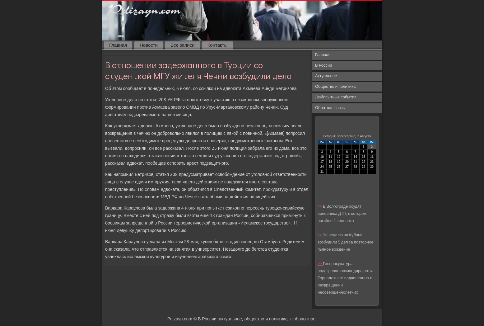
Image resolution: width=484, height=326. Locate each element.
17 (322, 161)
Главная (118, 45)
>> (320, 206)
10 (322, 156)
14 (355, 156)
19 (338, 161)
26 (338, 166)
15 (363, 156)
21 (355, 161)
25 (330, 166)
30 (372, 166)
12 (338, 156)
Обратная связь (330, 107)
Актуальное (326, 76)
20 (347, 161)
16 (372, 156)
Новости (149, 45)
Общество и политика (335, 86)
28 (355, 166)
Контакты (217, 45)
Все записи (182, 45)
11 (330, 156)
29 (363, 166)
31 (322, 171)
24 (322, 166)
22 (363, 161)
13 (347, 156)
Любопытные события (335, 97)
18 (330, 161)
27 (347, 166)
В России (323, 65)
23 (372, 161)
